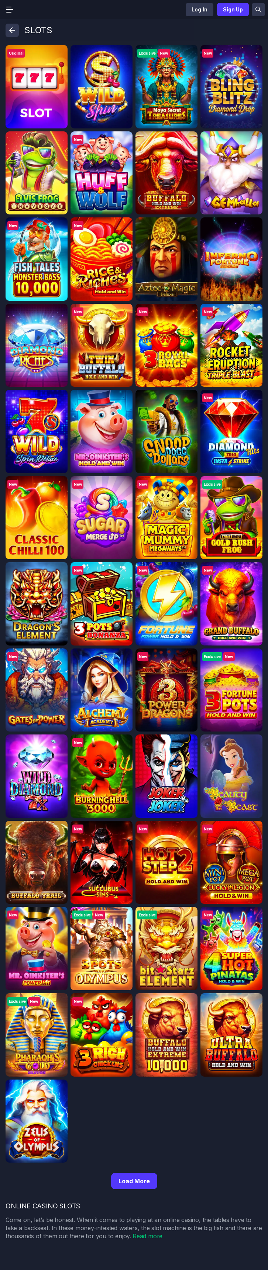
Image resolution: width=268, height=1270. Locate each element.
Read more (147, 1236)
